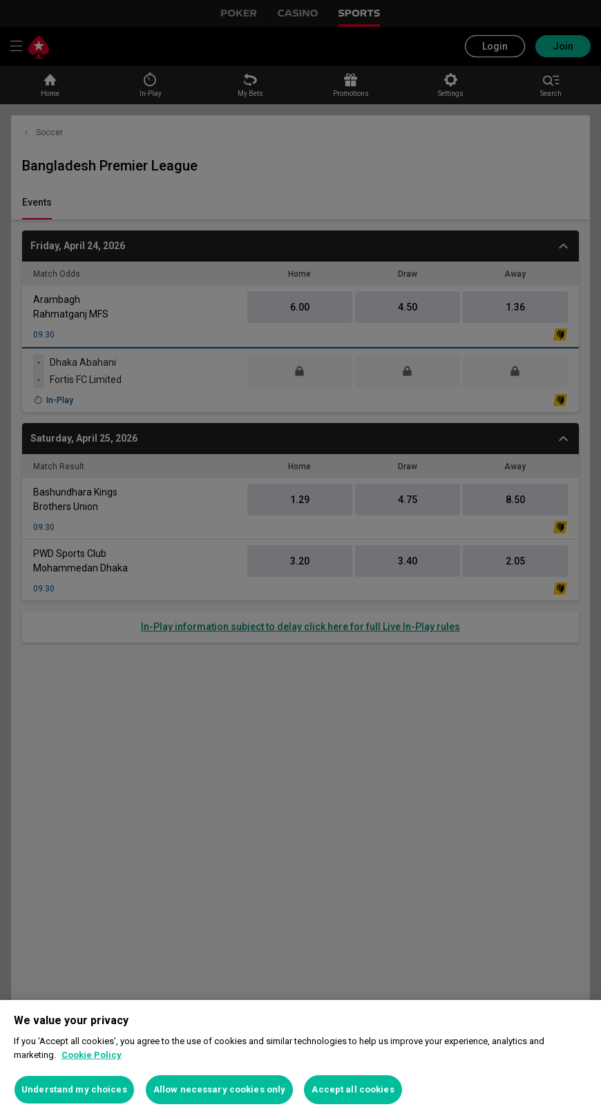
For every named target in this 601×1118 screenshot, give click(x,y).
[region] (300, 1059)
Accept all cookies (353, 1089)
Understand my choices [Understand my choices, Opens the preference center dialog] (74, 1089)
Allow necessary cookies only (219, 1089)
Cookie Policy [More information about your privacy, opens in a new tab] (91, 1055)
